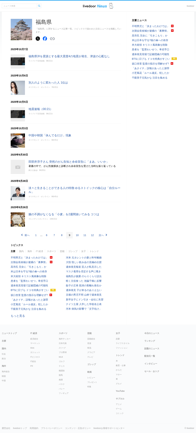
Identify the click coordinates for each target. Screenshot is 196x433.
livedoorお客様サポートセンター (109, 428)
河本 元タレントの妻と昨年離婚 (84, 257)
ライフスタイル (123, 343)
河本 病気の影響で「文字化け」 (84, 308)
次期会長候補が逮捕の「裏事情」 (29, 262)
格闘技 (62, 371)
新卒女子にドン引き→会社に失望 (84, 299)
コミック (120, 413)
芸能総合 (91, 339)
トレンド (94, 251)
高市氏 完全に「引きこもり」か (28, 266)
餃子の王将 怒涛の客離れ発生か (84, 285)
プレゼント (92, 382)
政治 (4, 358)
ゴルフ (62, 361)
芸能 (62, 251)
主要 (13, 251)
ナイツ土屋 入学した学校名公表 (84, 304)
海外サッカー (65, 339)
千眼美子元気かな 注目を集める (28, 309)
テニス (62, 366)
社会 (4, 354)
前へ (27, 235)
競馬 (61, 375)
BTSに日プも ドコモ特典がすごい (30, 290)
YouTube (120, 391)
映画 (89, 372)
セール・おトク (151, 371)
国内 (21, 251)
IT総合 (33, 361)
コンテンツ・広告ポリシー (78, 428)
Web (32, 348)
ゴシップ (73, 251)
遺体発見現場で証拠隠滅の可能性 (29, 285)
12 (92, 235)
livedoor (190, 6)
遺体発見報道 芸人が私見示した (84, 266)
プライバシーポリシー (51, 428)
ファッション (122, 348)
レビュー (91, 377)
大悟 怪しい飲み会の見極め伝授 (84, 262)
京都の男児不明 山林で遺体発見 (84, 294)
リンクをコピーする (52, 39)
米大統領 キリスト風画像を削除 (28, 276)
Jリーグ (62, 348)
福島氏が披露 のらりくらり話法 (84, 276)
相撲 (61, 380)
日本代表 (63, 343)
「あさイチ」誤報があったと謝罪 (29, 299)
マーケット (35, 343)
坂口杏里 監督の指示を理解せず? (29, 295)
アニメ (119, 404)
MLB (61, 357)
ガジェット (35, 352)
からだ (119, 370)
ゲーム (119, 409)
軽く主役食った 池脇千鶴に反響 (84, 280)
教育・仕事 (121, 365)
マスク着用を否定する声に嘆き (83, 271)
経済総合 (34, 339)
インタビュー (150, 363)
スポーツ (51, 251)
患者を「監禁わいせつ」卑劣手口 (29, 280)
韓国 (4, 376)
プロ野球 (63, 352)
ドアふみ (111, 6)
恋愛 (118, 339)
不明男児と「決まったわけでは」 (29, 257)
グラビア (91, 352)
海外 (29, 251)
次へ (101, 235)
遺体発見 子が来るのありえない (84, 290)
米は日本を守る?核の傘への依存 (29, 271)
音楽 (89, 343)
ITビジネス (35, 357)
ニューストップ (9, 333)
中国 (4, 380)
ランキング (149, 341)
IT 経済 (39, 251)
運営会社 (6, 428)
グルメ (119, 384)
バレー (62, 389)
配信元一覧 (149, 356)
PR (31, 366)
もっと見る (18, 315)
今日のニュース (151, 333)
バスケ (62, 384)
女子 (83, 251)
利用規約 (34, 428)
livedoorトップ (20, 428)
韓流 (89, 348)
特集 (89, 387)
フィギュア (64, 393)
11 (84, 235)
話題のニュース (151, 348)
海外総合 (6, 371)
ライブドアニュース (95, 6)
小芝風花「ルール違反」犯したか (29, 304)
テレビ (90, 357)
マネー (119, 374)
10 (77, 235)
